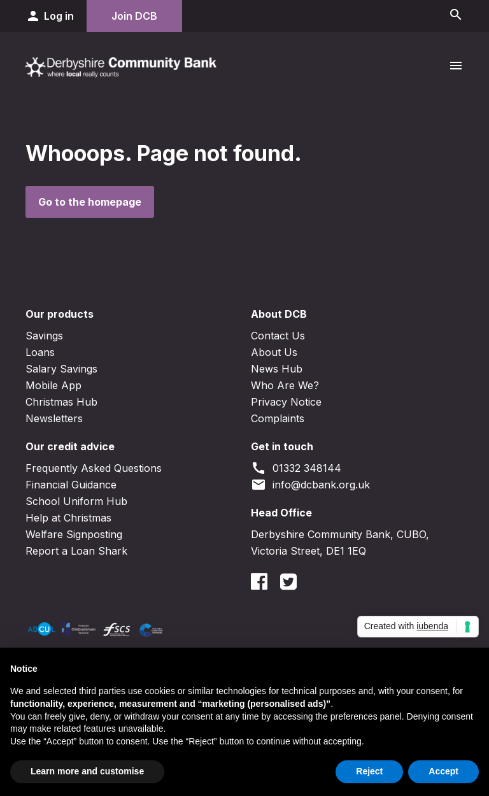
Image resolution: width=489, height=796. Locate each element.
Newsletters (54, 418)
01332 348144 (296, 468)
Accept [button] (443, 771)
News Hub (276, 368)
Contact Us (278, 335)
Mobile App (53, 385)
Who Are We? (285, 385)
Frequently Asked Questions (93, 468)
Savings (44, 335)
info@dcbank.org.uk (310, 484)
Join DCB (134, 16)
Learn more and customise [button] (87, 771)
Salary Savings (61, 368)
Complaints (277, 418)
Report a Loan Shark (76, 550)
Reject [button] (369, 771)
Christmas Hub (61, 401)
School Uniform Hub (76, 501)
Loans (40, 352)
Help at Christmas (68, 517)
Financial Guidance (71, 484)
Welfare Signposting (73, 534)
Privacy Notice (286, 401)
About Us (274, 352)
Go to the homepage (89, 201)
